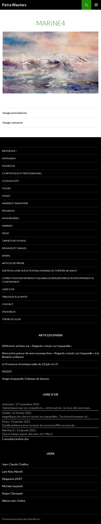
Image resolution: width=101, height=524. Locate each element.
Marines (7, 225)
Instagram (9, 158)
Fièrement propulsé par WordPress (21, 519)
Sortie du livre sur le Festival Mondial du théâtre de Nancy (39, 270)
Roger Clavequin (12, 493)
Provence (8, 210)
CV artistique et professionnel (22, 173)
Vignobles (8, 311)
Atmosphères (10, 218)
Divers (6, 255)
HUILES (7, 371)
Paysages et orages (14, 248)
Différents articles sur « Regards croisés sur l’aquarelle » (37, 346)
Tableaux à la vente (14, 296)
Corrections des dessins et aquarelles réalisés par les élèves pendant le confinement (48, 280)
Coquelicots (10, 180)
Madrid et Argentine (15, 203)
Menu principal (96, 5)
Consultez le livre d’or (15, 439)
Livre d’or (8, 289)
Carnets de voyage (14, 240)
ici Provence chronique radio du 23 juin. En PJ (30, 364)
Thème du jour (11, 319)
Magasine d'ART (12, 479)
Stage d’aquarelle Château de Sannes (25, 378)
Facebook (8, 165)
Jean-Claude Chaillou (15, 464)
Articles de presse (13, 263)
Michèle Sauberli (12, 486)
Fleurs (6, 188)
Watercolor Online (13, 500)
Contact (7, 304)
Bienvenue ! (9, 150)
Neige (5, 233)
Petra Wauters (14, 5)
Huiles (6, 195)
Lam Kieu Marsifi (12, 471)
